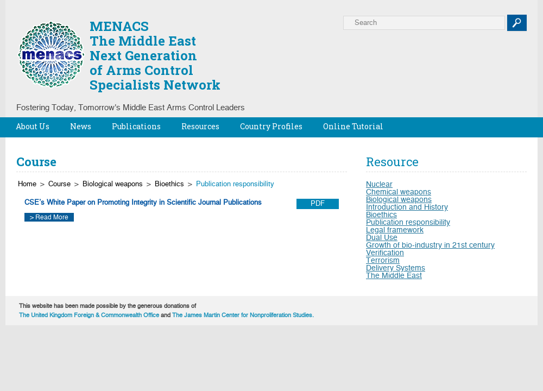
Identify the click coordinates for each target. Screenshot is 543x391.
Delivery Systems (395, 268)
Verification (385, 253)
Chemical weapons (398, 192)
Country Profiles (271, 126)
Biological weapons (113, 184)
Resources (200, 126)
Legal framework (395, 230)
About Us (32, 126)
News (80, 126)
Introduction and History (407, 207)
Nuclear (379, 184)
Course (59, 184)
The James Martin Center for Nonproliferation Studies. (243, 315)
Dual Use (381, 238)
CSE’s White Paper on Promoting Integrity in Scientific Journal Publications (143, 202)
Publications (136, 126)
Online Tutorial (353, 126)
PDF (318, 203)
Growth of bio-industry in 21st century (430, 245)
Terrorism (383, 260)
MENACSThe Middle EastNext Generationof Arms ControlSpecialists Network (155, 55)
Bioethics (169, 184)
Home (27, 184)
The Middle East (394, 276)
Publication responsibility (235, 184)
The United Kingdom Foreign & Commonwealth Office (89, 315)
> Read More (49, 217)
